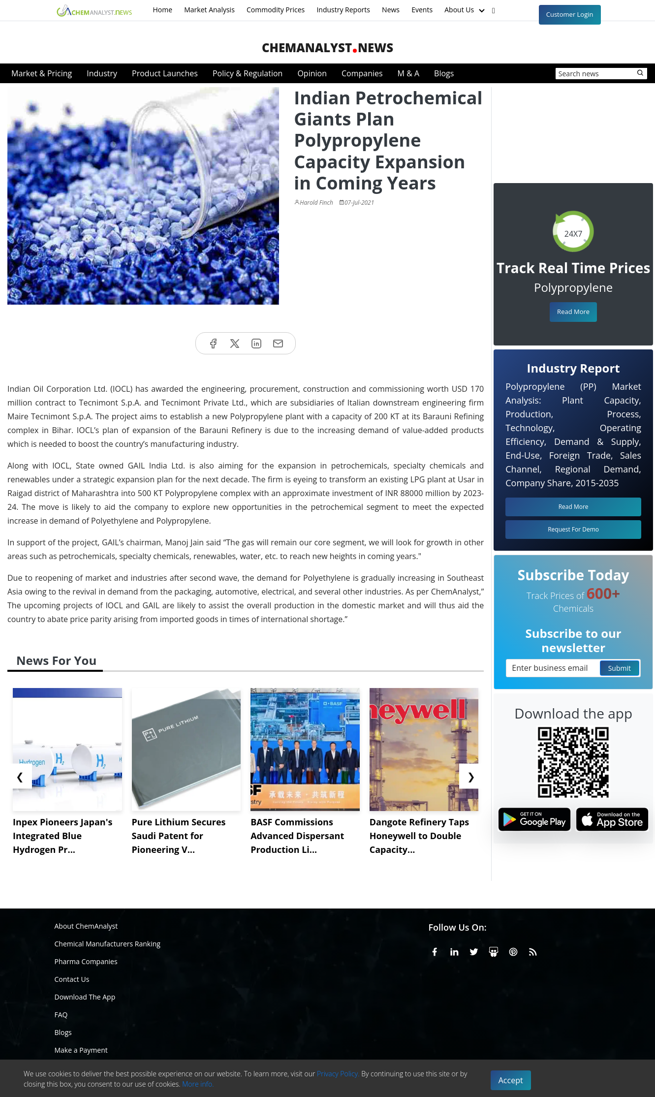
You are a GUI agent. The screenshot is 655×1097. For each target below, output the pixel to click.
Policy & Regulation (247, 73)
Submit (619, 668)
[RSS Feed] (533, 950)
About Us (465, 10)
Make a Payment (81, 1050)
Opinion (312, 73)
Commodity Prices (276, 9)
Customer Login (569, 14)
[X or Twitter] (474, 950)
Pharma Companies (86, 961)
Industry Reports (343, 9)
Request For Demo (573, 529)
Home (163, 9)
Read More (573, 311)
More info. (198, 1084)
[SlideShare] (494, 950)
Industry (102, 73)
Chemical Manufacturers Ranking (107, 943)
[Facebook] (434, 950)
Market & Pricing (41, 73)
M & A (408, 73)
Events (422, 9)
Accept (511, 1080)
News (391, 9)
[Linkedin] (454, 950)
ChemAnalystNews (327, 47)
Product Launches (165, 73)
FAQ (61, 1014)
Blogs (444, 73)
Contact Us (72, 979)
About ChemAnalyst (86, 926)
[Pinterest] (513, 950)
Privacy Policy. (338, 1073)
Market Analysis (209, 9)
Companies (362, 73)
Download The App (85, 997)
